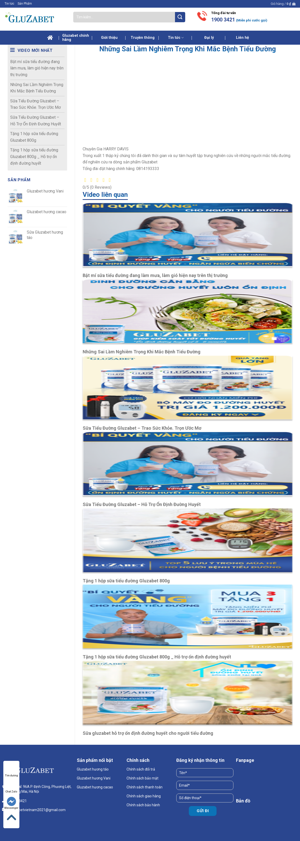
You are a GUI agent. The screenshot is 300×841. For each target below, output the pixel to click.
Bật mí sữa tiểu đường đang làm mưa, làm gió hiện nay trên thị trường (37, 68)
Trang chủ (50, 37)
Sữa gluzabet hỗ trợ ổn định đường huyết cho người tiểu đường (148, 733)
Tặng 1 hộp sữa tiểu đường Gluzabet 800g (34, 137)
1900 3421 (223, 20)
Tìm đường (11, 770)
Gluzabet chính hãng (75, 37)
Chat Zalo (11, 786)
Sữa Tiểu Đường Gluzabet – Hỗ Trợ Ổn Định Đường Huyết (35, 120)
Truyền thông (143, 37)
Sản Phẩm (25, 3)
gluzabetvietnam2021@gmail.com (38, 810)
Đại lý (209, 37)
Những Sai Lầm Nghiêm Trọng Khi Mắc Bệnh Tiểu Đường (36, 88)
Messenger (11, 803)
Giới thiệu (109, 37)
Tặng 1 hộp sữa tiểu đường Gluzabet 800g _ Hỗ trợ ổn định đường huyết (34, 156)
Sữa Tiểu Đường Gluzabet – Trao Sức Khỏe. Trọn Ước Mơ (35, 104)
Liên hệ (242, 37)
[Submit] (180, 17)
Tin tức (9, 3)
